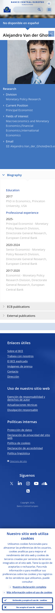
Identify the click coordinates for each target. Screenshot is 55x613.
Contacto (12, 371)
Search (39, 9)
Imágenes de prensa (19, 366)
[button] (49, 3)
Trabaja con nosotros (20, 356)
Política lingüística (18, 453)
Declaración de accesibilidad (25, 448)
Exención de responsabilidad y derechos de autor (26, 398)
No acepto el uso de (29, 607)
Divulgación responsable (22, 410)
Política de (18, 443)
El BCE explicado (17, 361)
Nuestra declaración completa (29, 587)
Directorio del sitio (18, 461)
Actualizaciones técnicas (22, 405)
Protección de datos (19, 430)
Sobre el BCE (15, 351)
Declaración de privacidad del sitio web (28, 436)
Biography (11, 175)
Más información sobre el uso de (29, 592)
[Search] (26, 9)
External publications (18, 315)
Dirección (13, 376)
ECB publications (15, 306)
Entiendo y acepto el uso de (30, 600)
